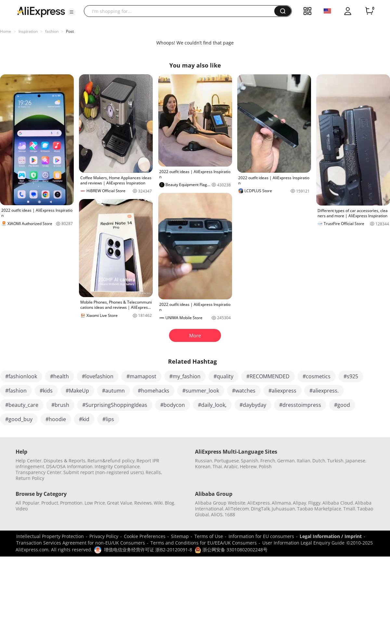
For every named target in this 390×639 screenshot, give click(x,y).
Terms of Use (208, 536)
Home (5, 31)
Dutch (318, 460)
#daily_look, (212, 404)
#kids (46, 390)
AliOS (217, 514)
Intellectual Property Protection (50, 536)
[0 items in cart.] (369, 11)
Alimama (281, 503)
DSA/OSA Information (69, 466)
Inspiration (28, 31)
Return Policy (30, 478)
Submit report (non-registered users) (103, 472)
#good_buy (18, 419)
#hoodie (56, 419)
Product (49, 503)
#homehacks (153, 390)
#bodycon (172, 404)
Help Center (29, 460)
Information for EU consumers (261, 536)
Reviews (143, 503)
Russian (203, 460)
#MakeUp (77, 390)
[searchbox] (181, 11)
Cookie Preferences (144, 536)
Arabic (231, 466)
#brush (60, 404)
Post (70, 31)
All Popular (27, 503)
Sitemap (180, 536)
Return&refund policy (111, 460)
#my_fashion (185, 376)
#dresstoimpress (300, 404)
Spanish (249, 460)
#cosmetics (317, 376)
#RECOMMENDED (268, 376)
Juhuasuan (283, 509)
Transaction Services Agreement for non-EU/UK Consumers (80, 543)
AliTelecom (237, 509)
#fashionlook (21, 376)
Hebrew (248, 466)
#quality (223, 376)
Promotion (71, 503)
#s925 (351, 376)
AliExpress (258, 503)
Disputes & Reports (64, 460)
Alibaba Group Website (220, 503)
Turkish (335, 460)
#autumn (113, 390)
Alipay (299, 503)
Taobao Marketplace (319, 509)
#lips (108, 419)
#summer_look (200, 390)
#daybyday (253, 404)
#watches (243, 390)
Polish (265, 466)
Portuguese (226, 460)
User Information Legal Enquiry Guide (303, 543)
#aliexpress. (324, 390)
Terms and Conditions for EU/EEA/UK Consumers (203, 543)
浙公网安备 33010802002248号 (231, 549)
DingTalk (260, 509)
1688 (230, 514)
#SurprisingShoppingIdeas (114, 404)
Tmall (349, 509)
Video (22, 509)
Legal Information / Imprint (331, 536)
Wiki (158, 503)
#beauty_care (21, 404)
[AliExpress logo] (41, 11)
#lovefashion (97, 376)
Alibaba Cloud (337, 503)
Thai (217, 466)
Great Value (119, 503)
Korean (203, 466)
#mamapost (141, 376)
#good (342, 404)
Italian (303, 460)
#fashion (16, 390)
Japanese (355, 460)
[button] (71, 12)
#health (59, 376)
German (286, 460)
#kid (84, 419)
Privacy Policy (103, 536)
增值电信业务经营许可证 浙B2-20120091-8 (148, 549)
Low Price (94, 503)
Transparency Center (38, 472)
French (267, 460)
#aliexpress (282, 390)
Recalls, (154, 472)
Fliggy (314, 503)
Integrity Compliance (117, 466)
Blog (169, 503)
